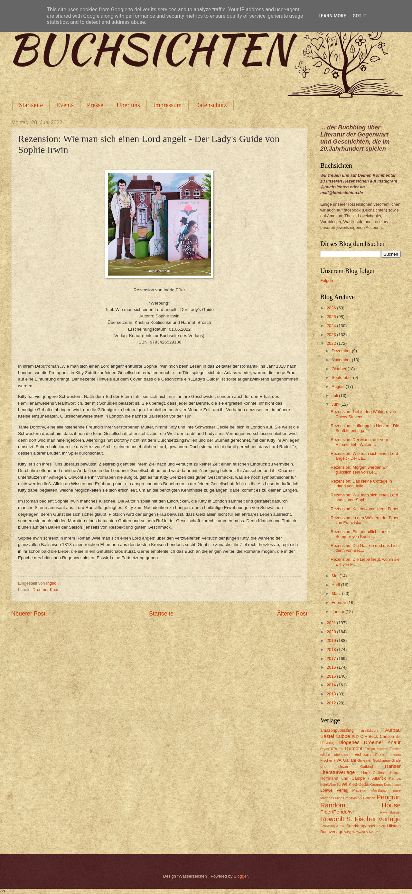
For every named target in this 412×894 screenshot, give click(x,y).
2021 (332, 622)
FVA (338, 760)
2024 (332, 325)
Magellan (359, 790)
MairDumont (380, 790)
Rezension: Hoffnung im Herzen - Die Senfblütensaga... (365, 428)
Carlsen (387, 736)
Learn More (332, 15)
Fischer (326, 760)
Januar (338, 611)
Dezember (342, 350)
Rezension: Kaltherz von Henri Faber (364, 508)
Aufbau (393, 730)
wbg (347, 832)
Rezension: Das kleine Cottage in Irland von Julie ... (361, 483)
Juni (336, 404)
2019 (332, 640)
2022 (332, 343)
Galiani (349, 760)
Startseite (31, 104)
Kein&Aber (328, 784)
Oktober (339, 368)
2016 (332, 667)
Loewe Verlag (334, 790)
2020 (332, 631)
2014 (332, 684)
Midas (339, 798)
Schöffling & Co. (332, 826)
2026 (332, 308)
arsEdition (369, 730)
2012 (332, 703)
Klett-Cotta (358, 784)
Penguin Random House (360, 801)
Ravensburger (390, 812)
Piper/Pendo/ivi (337, 811)
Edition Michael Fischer (383, 749)
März (337, 593)
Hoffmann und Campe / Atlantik (353, 778)
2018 (332, 649)
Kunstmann (392, 784)
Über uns (128, 104)
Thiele (381, 826)
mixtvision (353, 798)
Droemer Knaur (47, 589)
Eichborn (362, 754)
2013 (332, 694)
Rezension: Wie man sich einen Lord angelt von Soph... (364, 497)
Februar (339, 602)
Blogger (241, 876)
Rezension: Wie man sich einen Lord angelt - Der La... (364, 456)
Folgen (326, 280)
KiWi (342, 784)
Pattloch (369, 798)
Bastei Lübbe (335, 736)
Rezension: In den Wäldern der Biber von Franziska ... (364, 520)
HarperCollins (372, 773)
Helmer (395, 773)
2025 (332, 316)
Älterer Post (292, 613)
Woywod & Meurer (366, 832)
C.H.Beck (369, 736)
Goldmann (381, 760)
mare (397, 790)
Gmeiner (364, 760)
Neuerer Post (28, 613)
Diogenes (349, 742)
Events (64, 104)
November (342, 359)
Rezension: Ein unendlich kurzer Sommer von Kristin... (360, 534)
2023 (332, 334)
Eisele (380, 755)
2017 (332, 658)
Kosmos (376, 784)
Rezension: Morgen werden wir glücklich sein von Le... (359, 470)
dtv (334, 748)
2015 (332, 676)
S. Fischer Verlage (373, 819)
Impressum (167, 104)
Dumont (353, 748)
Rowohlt (332, 819)
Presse (95, 104)
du (341, 749)
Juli (335, 395)
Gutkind (366, 766)
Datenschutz (211, 104)
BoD (355, 737)
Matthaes (327, 798)
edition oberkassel (335, 755)
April (336, 584)
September (342, 377)
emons (395, 755)
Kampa (395, 778)
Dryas (324, 749)
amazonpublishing (337, 730)
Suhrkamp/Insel (360, 825)
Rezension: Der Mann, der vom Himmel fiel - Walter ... (359, 442)
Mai (335, 575)
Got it (359, 15)
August (339, 386)
